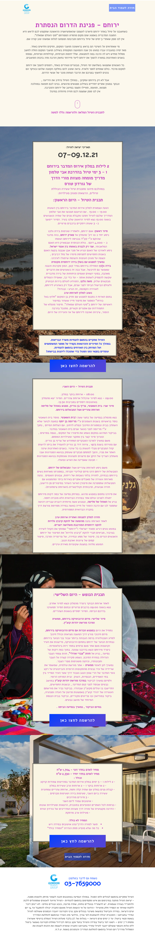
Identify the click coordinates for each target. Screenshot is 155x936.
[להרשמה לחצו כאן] (78, 365)
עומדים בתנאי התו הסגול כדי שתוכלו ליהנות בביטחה (78, 351)
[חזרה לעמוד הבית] (122, 8)
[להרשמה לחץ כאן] (78, 841)
